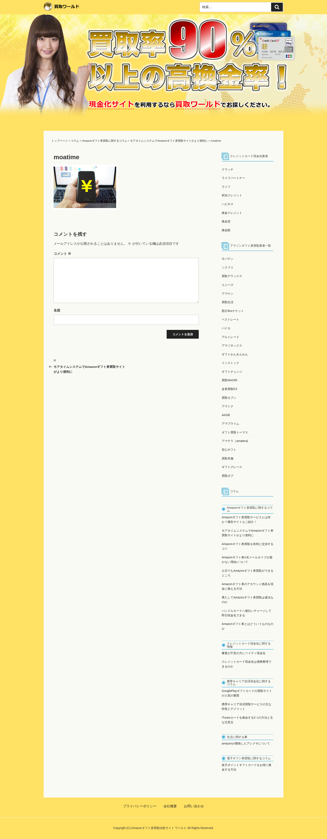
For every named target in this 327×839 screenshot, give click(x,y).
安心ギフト (229, 449)
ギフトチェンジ (232, 371)
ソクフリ (227, 267)
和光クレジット (232, 195)
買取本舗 (227, 458)
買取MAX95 (229, 380)
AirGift (226, 415)
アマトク (227, 406)
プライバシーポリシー (139, 806)
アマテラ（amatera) (235, 441)
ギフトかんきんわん (235, 354)
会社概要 (170, 806)
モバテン (227, 258)
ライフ (226, 186)
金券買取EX (229, 389)
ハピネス (227, 204)
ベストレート (230, 319)
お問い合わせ (194, 806)
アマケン (227, 293)
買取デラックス (232, 276)
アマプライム (230, 423)
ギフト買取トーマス (235, 432)
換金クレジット (232, 212)
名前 (57, 310)
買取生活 (227, 302)
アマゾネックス (232, 345)
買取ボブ (227, 475)
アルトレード (230, 337)
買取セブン (229, 397)
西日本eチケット (233, 311)
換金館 (226, 230)
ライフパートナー (233, 178)
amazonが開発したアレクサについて (246, 743)
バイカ (226, 328)
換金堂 (226, 221)
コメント (62, 253)
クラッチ (227, 169)
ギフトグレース (232, 467)
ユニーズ (227, 284)
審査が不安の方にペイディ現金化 (243, 653)
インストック (230, 363)
